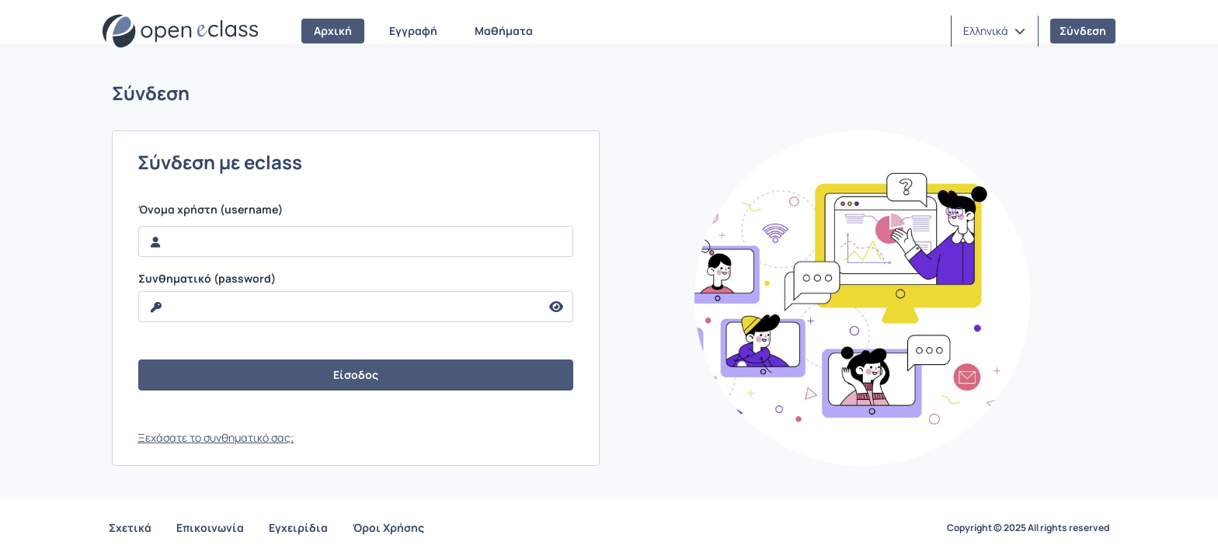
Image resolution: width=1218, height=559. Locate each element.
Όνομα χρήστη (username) (210, 209)
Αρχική (333, 30)
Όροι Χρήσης (388, 527)
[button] (994, 31)
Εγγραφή (413, 30)
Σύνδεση (1083, 30)
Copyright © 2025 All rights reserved (1028, 528)
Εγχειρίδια (298, 527)
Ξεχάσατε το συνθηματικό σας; (215, 437)
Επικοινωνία (210, 527)
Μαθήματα (504, 30)
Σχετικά (130, 527)
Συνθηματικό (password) (207, 279)
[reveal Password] (339, 306)
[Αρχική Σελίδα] (180, 31)
